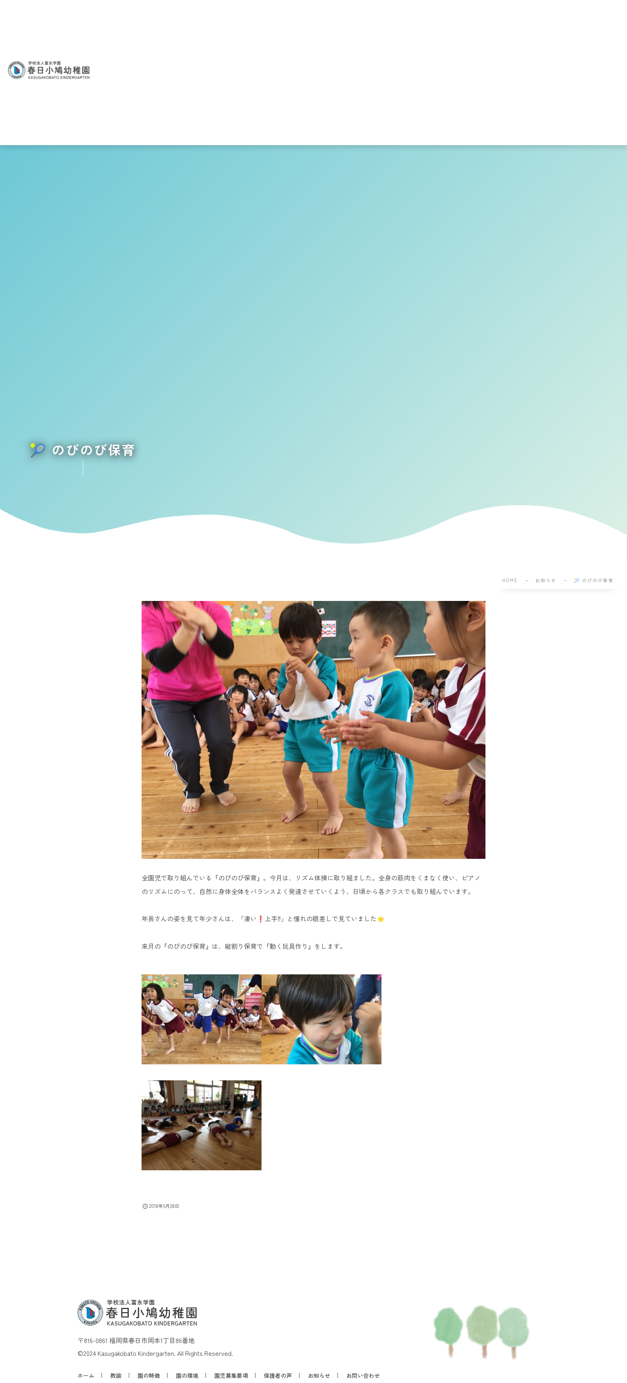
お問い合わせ (363, 1375)
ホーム (86, 1375)
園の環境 (187, 1375)
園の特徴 (149, 1375)
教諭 (116, 1375)
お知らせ (319, 1375)
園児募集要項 (231, 1375)
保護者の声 (278, 1375)
